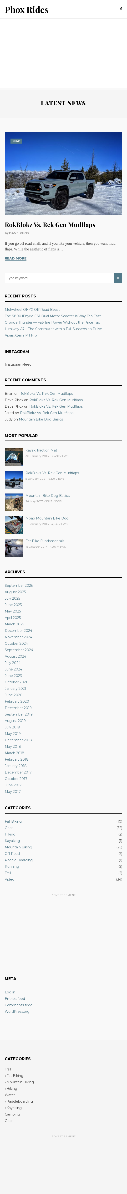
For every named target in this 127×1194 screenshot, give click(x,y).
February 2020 (17, 701)
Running (12, 866)
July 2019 (12, 727)
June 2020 (13, 695)
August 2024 (15, 656)
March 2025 (14, 624)
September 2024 (19, 650)
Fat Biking (13, 821)
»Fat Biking (14, 1076)
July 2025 (12, 598)
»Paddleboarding (19, 1101)
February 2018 (17, 759)
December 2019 (18, 708)
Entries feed (15, 999)
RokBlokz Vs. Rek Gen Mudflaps (50, 224)
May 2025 (13, 611)
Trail (8, 873)
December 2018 (18, 740)
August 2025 (15, 592)
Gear (16, 141)
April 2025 (13, 618)
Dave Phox (19, 233)
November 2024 (18, 637)
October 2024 (16, 643)
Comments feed (18, 1005)
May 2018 (13, 746)
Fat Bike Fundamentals (44, 541)
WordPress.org (17, 1011)
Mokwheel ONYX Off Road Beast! (33, 309)
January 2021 (15, 688)
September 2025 (19, 585)
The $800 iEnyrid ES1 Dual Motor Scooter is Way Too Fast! (53, 316)
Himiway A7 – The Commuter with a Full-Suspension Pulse (53, 329)
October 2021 (16, 682)
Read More (15, 258)
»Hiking (11, 1088)
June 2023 (13, 676)
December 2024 (18, 630)
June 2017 (13, 785)
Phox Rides (27, 9)
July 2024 (12, 663)
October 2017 (16, 779)
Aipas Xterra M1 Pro (21, 335)
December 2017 (18, 772)
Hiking (10, 834)
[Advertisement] (63, 54)
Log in (10, 992)
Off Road (12, 853)
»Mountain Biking (19, 1082)
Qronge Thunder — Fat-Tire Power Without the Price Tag (52, 322)
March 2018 (14, 753)
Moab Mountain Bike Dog (47, 518)
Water (10, 1095)
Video (9, 879)
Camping (12, 1114)
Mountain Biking (18, 847)
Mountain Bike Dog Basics (41, 419)
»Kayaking (13, 1108)
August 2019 (15, 721)
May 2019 (13, 734)
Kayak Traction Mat (41, 450)
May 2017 (13, 791)
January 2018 (16, 766)
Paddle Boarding (19, 860)
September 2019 (19, 714)
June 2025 (13, 605)
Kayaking (12, 841)
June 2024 (13, 669)
